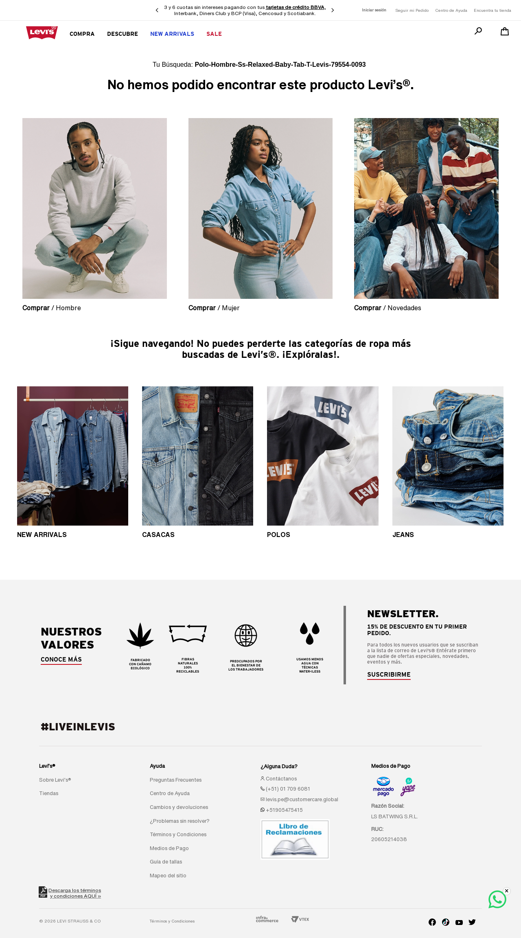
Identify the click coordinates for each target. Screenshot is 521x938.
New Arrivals (172, 34)
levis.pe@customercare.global (302, 799)
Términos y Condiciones (172, 921)
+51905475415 (284, 810)
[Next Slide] (332, 10)
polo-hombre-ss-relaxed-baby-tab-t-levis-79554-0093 (280, 64)
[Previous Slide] (157, 10)
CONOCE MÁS (61, 659)
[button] (389, 674)
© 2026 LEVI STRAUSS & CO (70, 921)
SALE (214, 34)
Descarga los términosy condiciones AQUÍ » (70, 893)
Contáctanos (281, 778)
